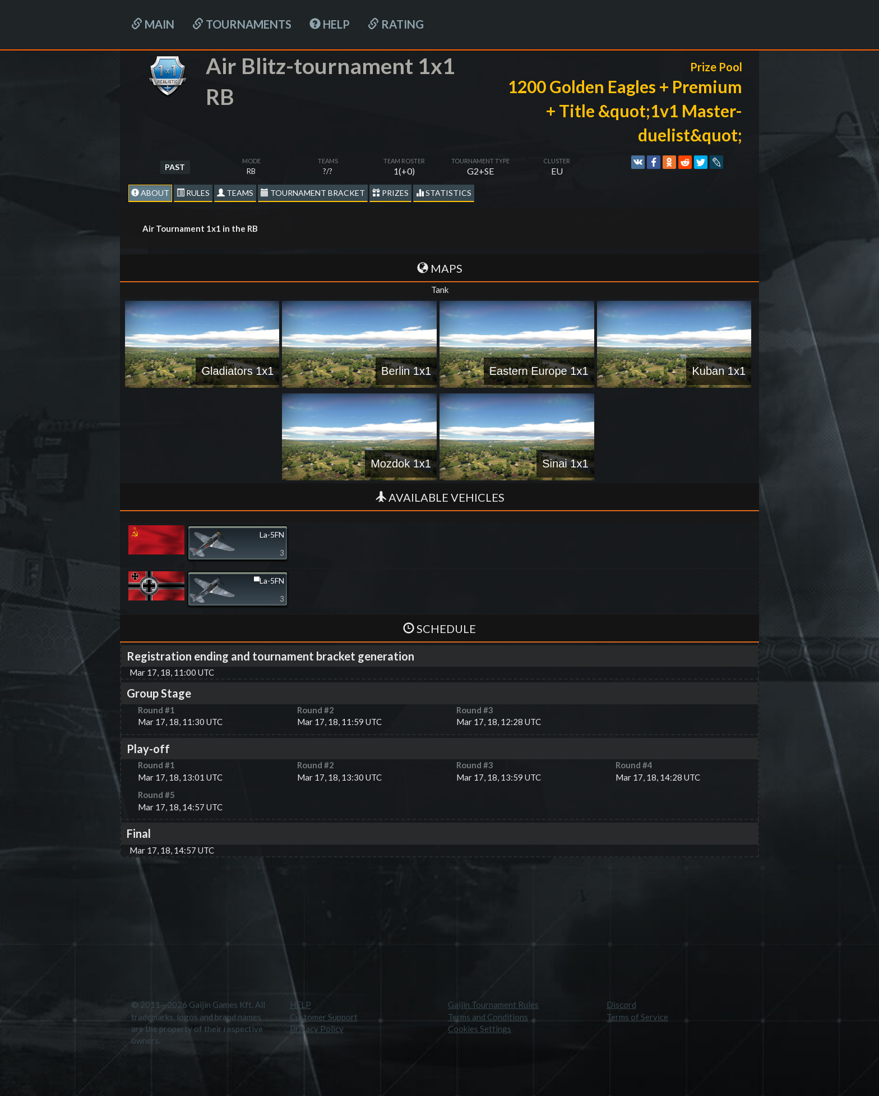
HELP (329, 24)
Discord (621, 1004)
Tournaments (242, 24)
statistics (443, 193)
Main (152, 24)
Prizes (390, 193)
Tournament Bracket (313, 193)
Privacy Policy (317, 1029)
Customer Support (324, 1017)
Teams (235, 193)
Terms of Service (637, 1017)
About (150, 193)
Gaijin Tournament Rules (493, 1004)
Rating (396, 24)
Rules (193, 193)
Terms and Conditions (488, 1017)
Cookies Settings (479, 1029)
